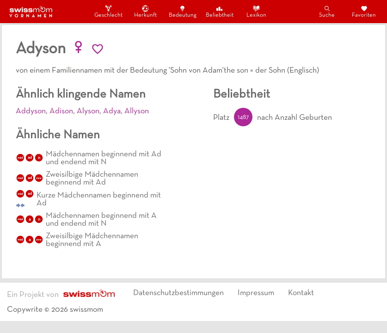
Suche (327, 11)
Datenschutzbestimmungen (178, 293)
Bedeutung (183, 11)
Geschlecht (109, 11)
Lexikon (256, 11)
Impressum (256, 293)
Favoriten (364, 11)
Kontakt (301, 293)
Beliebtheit (219, 11)
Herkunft (145, 11)
